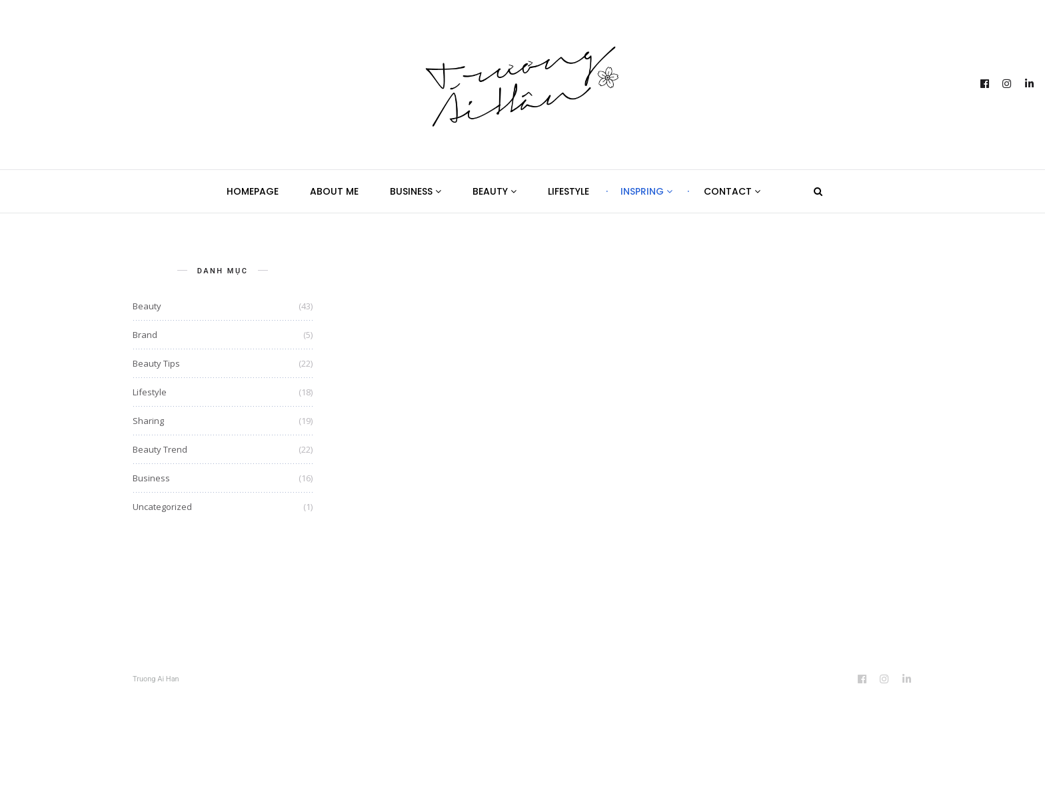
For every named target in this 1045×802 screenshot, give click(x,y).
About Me (334, 191)
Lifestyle (568, 191)
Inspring (646, 191)
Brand (145, 335)
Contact (732, 191)
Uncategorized (162, 507)
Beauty (495, 191)
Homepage (253, 191)
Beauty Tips (156, 363)
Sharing (148, 421)
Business (415, 191)
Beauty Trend (160, 449)
